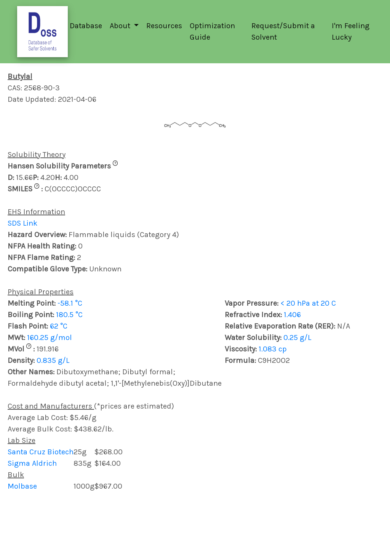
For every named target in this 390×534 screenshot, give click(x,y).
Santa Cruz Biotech (41, 451)
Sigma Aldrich (32, 463)
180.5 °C (69, 314)
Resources (164, 25)
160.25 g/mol (49, 337)
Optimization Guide (212, 31)
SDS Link (22, 223)
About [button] (121, 25)
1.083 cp (273, 349)
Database (86, 25)
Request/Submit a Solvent (283, 31)
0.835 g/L (53, 360)
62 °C (58, 326)
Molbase (22, 486)
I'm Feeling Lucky (350, 31)
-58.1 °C (70, 303)
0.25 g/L (297, 337)
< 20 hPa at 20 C (308, 303)
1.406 (292, 314)
